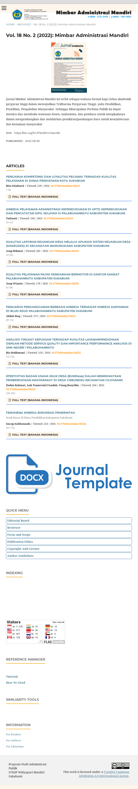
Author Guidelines (20, 556)
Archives (24, 24)
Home (10, 24)
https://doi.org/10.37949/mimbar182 (37, 132)
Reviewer (14, 527)
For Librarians (15, 746)
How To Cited (15, 682)
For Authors (13, 740)
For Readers (13, 734)
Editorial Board (18, 520)
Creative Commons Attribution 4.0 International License (104, 774)
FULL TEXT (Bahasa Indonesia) (34, 196)
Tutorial (12, 676)
